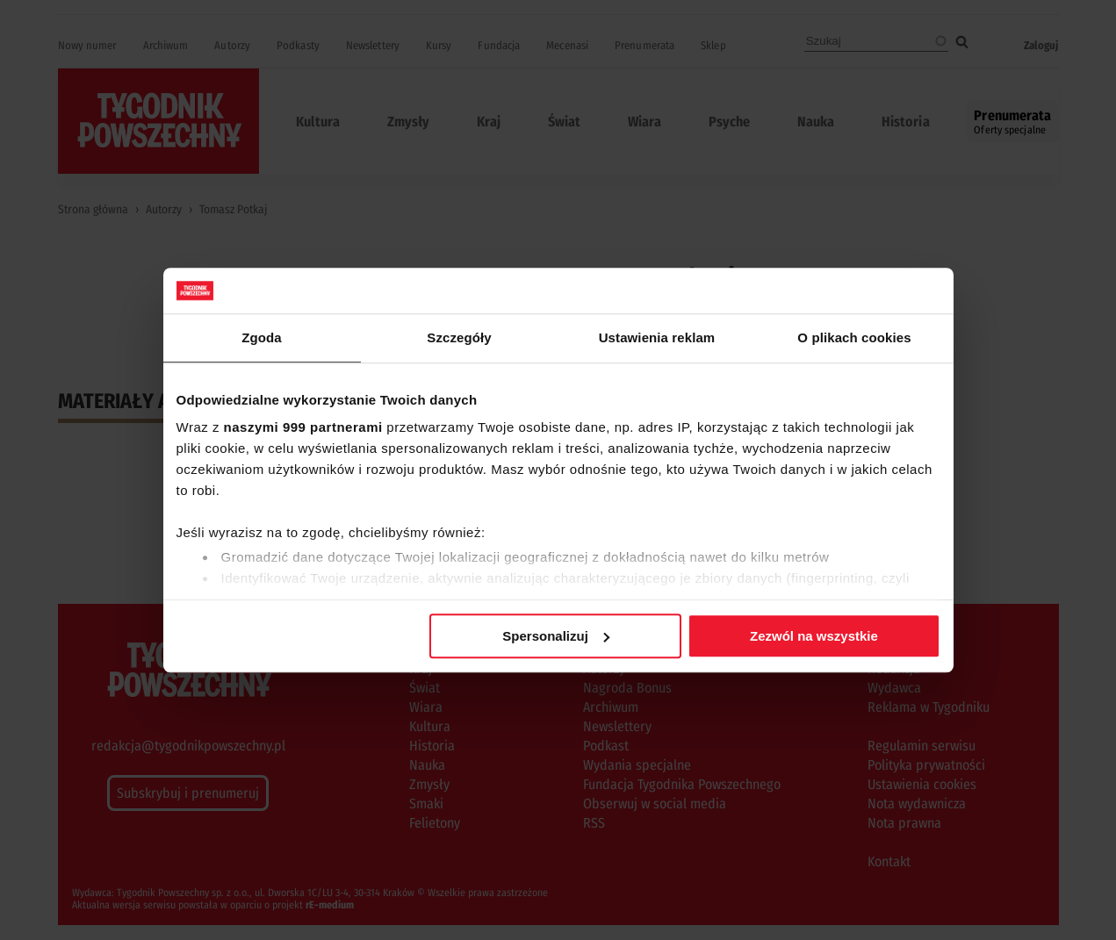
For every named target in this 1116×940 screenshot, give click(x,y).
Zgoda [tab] (261, 337)
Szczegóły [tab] (459, 337)
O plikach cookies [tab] (854, 337)
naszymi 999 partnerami (303, 427)
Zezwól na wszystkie (814, 635)
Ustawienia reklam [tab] (657, 337)
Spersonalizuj (555, 635)
